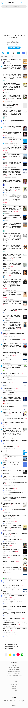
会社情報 (6, 700)
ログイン (23, 2)
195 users (9, 275)
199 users (20, 442)
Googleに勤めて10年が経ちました (11, 457)
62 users (19, 79)
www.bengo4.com (8, 101)
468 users (13, 451)
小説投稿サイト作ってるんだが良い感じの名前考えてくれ (15, 607)
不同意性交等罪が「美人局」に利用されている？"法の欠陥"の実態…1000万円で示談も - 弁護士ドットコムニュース (12, 97)
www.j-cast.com (8, 277)
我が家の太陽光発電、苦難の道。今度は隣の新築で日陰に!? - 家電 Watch (12, 163)
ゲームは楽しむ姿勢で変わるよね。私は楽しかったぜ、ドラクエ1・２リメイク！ (15, 441)
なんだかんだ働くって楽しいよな (11, 539)
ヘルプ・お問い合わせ (14, 669)
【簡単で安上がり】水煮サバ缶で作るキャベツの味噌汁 (15, 476)
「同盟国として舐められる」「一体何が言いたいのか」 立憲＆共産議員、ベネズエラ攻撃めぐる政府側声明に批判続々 (12, 273)
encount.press (7, 268)
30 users (15, 521)
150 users (23, 339)
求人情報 (14, 700)
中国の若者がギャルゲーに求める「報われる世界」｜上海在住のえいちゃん (12, 302)
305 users (11, 368)
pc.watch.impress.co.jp (9, 137)
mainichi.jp (7, 220)
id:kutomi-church (8, 572)
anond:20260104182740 (10, 485)
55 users (14, 190)
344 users (11, 597)
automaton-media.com (9, 350)
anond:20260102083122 (10, 636)
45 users (5, 150)
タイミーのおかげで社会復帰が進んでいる (13, 492)
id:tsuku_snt (7, 409)
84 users (5, 135)
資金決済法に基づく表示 (14, 673)
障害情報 (14, 688)
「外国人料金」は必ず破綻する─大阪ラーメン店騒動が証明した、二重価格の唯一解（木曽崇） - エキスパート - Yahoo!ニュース (12, 68)
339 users (7, 483)
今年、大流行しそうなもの (9, 635)
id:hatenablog (8, 63)
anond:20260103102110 (10, 603)
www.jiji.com (7, 159)
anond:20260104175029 (10, 490)
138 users (17, 310)
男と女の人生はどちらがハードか (11, 373)
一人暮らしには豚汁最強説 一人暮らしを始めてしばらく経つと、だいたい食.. (15, 121)
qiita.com (7, 370)
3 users (12, 61)
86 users (5, 304)
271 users (17, 348)
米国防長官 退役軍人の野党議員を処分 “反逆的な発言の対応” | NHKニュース (12, 181)
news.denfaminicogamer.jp (10, 438)
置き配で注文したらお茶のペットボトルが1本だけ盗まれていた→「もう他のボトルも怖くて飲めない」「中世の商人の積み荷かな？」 (12, 209)
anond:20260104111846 (10, 536)
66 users (5, 175)
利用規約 (14, 665)
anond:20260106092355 (10, 124)
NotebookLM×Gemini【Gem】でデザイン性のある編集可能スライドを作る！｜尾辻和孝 (12, 354)
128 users (17, 388)
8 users (14, 377)
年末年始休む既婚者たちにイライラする (12, 602)
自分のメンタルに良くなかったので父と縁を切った (12, 590)
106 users (13, 258)
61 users (17, 128)
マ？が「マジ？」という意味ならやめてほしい (14, 509)
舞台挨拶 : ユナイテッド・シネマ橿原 (12, 470)
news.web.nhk (8, 185)
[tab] (3, 53)
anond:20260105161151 (10, 375)
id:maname (7, 565)
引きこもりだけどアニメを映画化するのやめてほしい (15, 482)
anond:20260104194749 (10, 479)
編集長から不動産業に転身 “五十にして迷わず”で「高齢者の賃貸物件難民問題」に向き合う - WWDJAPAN (12, 294)
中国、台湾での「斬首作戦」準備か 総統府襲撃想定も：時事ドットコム (12, 155)
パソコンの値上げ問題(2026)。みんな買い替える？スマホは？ (15, 596)
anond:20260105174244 (10, 341)
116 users (14, 241)
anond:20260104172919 (10, 500)
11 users (5, 334)
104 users (9, 608)
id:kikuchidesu (8, 530)
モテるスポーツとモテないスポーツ (11, 585)
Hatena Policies (14, 678)
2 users (16, 551)
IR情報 (10, 700)
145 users (10, 545)
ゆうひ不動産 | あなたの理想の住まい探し (13, 418)
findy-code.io (7, 192)
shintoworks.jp (8, 420)
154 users (18, 392)
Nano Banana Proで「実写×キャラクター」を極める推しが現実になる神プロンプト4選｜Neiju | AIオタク (12, 147)
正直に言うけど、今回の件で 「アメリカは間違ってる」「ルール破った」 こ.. (12, 464)
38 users (5, 424)
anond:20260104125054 (10, 523)
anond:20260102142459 (10, 632)
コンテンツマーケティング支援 (18, 702)
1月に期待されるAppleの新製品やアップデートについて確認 (11, 550)
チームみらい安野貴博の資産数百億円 (12, 339)
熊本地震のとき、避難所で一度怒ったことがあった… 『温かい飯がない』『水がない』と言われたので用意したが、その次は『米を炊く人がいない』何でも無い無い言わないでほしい (12, 198)
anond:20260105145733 (10, 390)
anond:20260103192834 (10, 587)
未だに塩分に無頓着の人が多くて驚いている (13, 333)
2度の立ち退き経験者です (9, 446)
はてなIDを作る (14, 47)
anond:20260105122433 (10, 426)
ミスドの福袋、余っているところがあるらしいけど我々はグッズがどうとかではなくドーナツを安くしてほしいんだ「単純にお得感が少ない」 (12, 77)
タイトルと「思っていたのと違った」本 (12, 581)
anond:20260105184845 (10, 336)
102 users (5, 157)
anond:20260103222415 (10, 541)
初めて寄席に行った (8, 521)
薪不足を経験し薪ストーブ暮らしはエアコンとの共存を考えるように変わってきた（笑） (12, 569)
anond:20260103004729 (10, 609)
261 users (10, 116)
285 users (21, 373)
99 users (7, 99)
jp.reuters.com (8, 130)
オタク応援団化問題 (8, 488)
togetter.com (7, 80)
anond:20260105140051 (10, 394)
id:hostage (7, 473)
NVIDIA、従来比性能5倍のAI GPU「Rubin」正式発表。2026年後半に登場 (12, 133)
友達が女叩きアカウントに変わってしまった (13, 422)
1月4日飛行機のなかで (8, 406)
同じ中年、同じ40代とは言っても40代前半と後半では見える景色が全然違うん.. (14, 497)
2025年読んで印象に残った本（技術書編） (11, 556)
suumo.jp (7, 92)
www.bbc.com (8, 403)
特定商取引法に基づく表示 (14, 671)
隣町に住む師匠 (7, 382)
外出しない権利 (7, 360)
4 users (20, 539)
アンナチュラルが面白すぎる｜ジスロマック (12, 412)
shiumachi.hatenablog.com (10, 177)
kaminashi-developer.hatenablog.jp (12, 143)
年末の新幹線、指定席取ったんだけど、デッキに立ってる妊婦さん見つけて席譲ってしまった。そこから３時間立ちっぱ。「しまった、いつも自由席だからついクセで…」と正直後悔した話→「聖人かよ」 (12, 237)
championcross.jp (8, 107)
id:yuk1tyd (7, 559)
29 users (11, 534)
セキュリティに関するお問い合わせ (14, 676)
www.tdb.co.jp (8, 312)
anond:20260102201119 (10, 620)
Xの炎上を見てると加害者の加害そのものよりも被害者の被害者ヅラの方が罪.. (15, 623)
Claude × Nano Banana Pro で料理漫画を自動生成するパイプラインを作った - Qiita (12, 367)
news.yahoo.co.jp (8, 72)
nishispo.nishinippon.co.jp (10, 290)
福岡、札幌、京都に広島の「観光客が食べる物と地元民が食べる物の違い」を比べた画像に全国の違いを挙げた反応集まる (12, 248)
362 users (24, 602)
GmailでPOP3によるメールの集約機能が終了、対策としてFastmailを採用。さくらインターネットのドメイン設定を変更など (12, 256)
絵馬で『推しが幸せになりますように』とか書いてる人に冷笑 (15, 629)
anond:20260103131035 (10, 599)
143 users (14, 355)
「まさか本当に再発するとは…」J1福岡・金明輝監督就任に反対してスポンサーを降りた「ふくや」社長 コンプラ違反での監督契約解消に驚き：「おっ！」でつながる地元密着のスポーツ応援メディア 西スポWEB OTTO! (12, 283)
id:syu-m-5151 (8, 454)
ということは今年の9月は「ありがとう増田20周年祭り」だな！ (15, 533)
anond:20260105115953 (10, 443)
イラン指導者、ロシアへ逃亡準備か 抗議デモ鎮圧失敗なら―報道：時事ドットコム (12, 317)
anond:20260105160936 (10, 379)
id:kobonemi (7, 553)
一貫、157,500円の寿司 (9, 388)
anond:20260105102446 (10, 448)
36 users (5, 458)
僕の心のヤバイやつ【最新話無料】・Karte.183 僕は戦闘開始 (12, 104)
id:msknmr (7, 506)
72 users (19, 498)
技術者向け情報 (21, 700)
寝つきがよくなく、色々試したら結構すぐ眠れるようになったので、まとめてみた (12, 527)
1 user (12, 382)
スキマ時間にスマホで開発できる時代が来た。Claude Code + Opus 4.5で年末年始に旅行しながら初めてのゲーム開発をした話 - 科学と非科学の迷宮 (12, 172)
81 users (6, 183)
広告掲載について (7, 702)
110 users (13, 70)
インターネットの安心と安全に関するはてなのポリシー (14, 645)
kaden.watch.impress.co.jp (10, 167)
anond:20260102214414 (10, 615)
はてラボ (14, 686)
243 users (7, 465)
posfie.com (7, 242)
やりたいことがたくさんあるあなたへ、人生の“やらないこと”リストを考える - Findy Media (12, 189)
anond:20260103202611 (10, 582)
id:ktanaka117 (8, 593)
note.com (7, 152)
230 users (17, 561)
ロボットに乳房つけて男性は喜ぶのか (12, 618)
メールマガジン (14, 691)
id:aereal (6, 385)
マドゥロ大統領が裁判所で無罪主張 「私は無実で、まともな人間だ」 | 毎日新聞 (12, 217)
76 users (16, 211)
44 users (18, 624)
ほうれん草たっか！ (8, 378)
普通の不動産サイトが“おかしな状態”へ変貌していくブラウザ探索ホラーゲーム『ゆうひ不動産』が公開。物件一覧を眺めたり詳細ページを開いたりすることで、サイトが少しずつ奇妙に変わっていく (12, 432)
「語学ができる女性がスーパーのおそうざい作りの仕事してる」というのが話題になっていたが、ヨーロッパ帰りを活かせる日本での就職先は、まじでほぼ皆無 (12, 113)
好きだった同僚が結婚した (9, 392)
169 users (8, 477)
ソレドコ (14, 693)
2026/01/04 (6, 575)
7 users (24, 581)
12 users (10, 630)
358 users (19, 328)
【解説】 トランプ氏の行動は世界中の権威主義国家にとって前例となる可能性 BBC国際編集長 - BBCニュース (12, 399)
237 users (13, 436)
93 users (5, 90)
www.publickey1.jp (9, 260)
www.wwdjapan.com (9, 299)
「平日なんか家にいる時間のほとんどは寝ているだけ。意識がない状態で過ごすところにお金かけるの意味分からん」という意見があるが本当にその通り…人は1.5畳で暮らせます (12, 325)
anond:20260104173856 (10, 494)
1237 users (9, 528)
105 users (5, 288)
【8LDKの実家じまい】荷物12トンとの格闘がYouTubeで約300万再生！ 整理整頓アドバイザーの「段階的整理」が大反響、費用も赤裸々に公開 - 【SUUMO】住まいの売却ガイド (12, 86)
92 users (8, 218)
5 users (14, 516)
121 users (11, 141)
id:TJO (6, 460)
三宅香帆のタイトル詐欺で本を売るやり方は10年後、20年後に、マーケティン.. (14, 613)
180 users (5, 297)
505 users (5, 401)
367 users (9, 413)
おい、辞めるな (7, 451)
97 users (18, 122)
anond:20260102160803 (10, 626)
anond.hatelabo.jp (9, 467)
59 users (16, 105)
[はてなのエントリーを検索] (14, 6)
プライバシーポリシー (14, 667)
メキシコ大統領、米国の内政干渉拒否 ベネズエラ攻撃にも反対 (12, 127)
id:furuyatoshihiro (8, 578)
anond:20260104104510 (10, 512)
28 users (12, 504)
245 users (10, 249)
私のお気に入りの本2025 (9, 561)
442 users (8, 229)
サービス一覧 (14, 684)
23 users (17, 446)
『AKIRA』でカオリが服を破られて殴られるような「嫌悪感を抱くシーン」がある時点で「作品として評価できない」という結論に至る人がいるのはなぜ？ (12, 226)
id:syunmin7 (7, 547)
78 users (9, 318)
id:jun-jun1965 (8, 363)
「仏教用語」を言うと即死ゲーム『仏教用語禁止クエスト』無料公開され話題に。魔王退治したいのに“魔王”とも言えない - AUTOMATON (12, 346)
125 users (23, 618)
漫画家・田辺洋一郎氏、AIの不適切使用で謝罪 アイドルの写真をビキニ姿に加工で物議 (12, 264)
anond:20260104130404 (10, 518)
